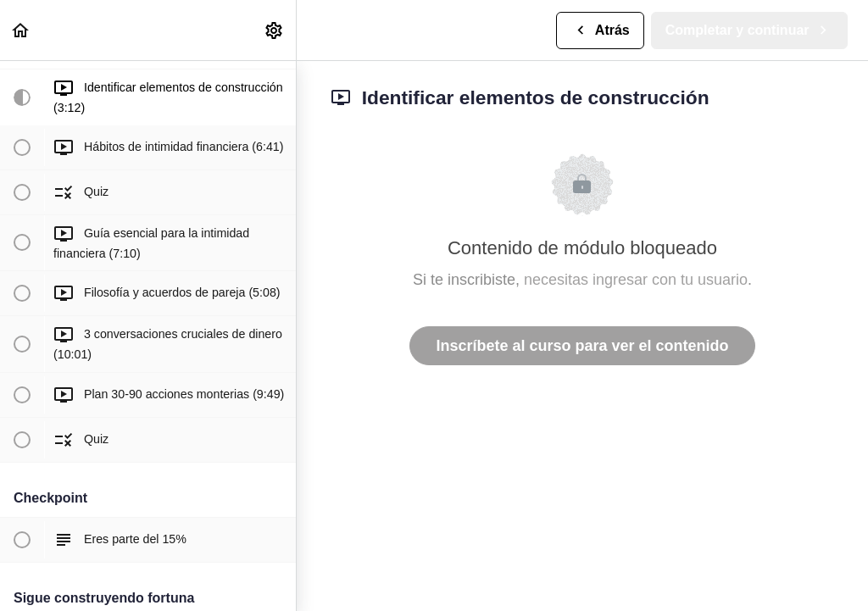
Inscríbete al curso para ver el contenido (582, 345)
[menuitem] (274, 30)
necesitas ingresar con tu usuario (636, 279)
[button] (21, 30)
